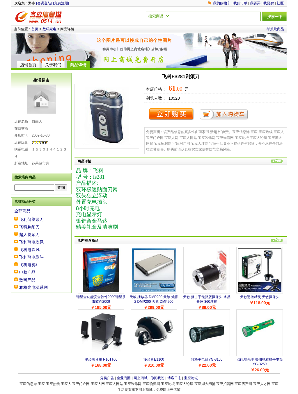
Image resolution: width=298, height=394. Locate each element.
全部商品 (22, 211)
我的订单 (240, 3)
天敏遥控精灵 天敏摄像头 (259, 297)
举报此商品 (275, 29)
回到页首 (277, 160)
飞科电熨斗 (29, 264)
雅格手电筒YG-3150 (206, 359)
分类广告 (107, 378)
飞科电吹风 (29, 249)
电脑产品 (27, 272)
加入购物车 (224, 113)
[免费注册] (61, 3)
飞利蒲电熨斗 (31, 257)
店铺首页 (28, 64)
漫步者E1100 (153, 359)
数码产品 (27, 279)
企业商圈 (124, 378)
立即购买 (171, 113)
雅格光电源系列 (33, 287)
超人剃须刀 (29, 234)
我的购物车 (221, 3)
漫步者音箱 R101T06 (101, 359)
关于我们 (53, 64)
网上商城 (141, 378)
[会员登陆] (44, 3)
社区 (280, 3)
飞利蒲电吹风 (31, 242)
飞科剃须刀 (29, 227)
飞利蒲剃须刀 (31, 219)
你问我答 (157, 378)
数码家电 (49, 29)
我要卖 (268, 3)
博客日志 (174, 378)
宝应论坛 (191, 378)
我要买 (255, 3)
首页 (34, 29)
